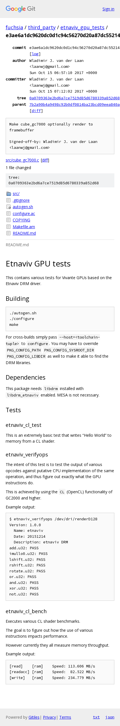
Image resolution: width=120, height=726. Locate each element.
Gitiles (34, 717)
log (35, 53)
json (109, 717)
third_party (42, 27)
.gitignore (21, 200)
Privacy (49, 717)
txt (96, 717)
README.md (24, 233)
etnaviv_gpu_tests (82, 27)
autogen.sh (23, 206)
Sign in (108, 9)
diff (36, 110)
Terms (65, 717)
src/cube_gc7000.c (22, 160)
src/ (16, 193)
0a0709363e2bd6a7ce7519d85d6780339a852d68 (74, 97)
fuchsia (14, 27)
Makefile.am (24, 226)
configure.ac (24, 213)
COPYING (21, 220)
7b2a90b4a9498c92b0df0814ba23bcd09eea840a (74, 104)
